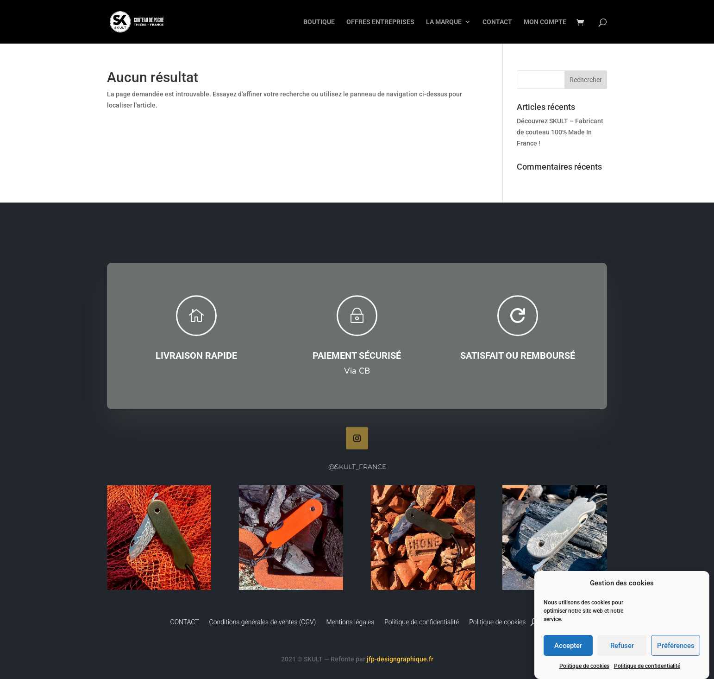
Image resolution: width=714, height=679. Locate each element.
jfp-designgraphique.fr (400, 659)
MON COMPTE (545, 22)
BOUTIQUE (319, 22)
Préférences (676, 646)
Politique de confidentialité (647, 667)
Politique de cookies (584, 667)
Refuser (622, 646)
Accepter (568, 646)
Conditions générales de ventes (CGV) (262, 622)
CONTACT (497, 22)
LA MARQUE (444, 22)
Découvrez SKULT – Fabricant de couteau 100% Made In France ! (560, 132)
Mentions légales (350, 622)
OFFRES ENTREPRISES (380, 22)
